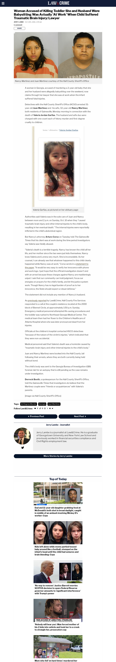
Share (19, 28)
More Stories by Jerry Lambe (58, 456)
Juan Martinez (54, 404)
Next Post (80, 416)
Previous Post (36, 416)
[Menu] (3, 3)
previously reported (37, 300)
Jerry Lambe (19, 22)
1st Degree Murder (28, 404)
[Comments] (18, 25)
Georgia (42, 404)
